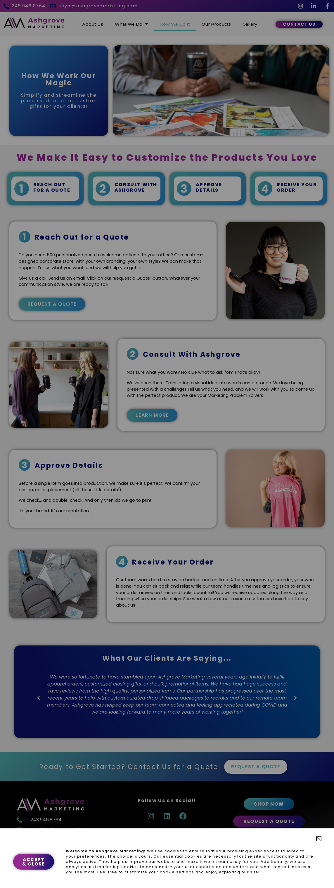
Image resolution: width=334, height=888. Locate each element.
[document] (167, 444)
